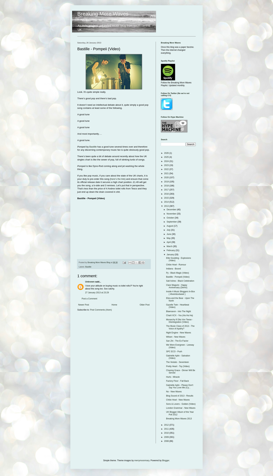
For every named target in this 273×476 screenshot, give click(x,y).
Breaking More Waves (102, 14)
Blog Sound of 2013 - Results (179, 396)
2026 (166, 153)
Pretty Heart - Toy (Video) (178, 366)
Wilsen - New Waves (175, 337)
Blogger (165, 460)
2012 (166, 425)
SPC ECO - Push (174, 351)
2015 (166, 198)
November (172, 214)
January (171, 254)
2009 (166, 437)
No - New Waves (174, 391)
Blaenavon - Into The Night (178, 311)
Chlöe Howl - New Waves (178, 400)
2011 (166, 429)
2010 (166, 433)
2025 (166, 157)
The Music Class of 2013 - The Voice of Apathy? (180, 327)
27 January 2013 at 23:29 (97, 292)
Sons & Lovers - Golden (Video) (181, 404)
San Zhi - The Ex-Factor (177, 341)
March (170, 246)
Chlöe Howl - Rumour (176, 264)
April (169, 242)
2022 (166, 169)
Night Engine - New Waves (178, 332)
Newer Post (83, 305)
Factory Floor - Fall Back (177, 381)
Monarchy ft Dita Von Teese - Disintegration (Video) (179, 320)
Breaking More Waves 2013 (179, 418)
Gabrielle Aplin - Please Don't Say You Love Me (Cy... (179, 386)
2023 (166, 165)
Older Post (145, 305)
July (169, 230)
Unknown (90, 282)
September (172, 222)
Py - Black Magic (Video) (177, 273)
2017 (166, 189)
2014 (166, 202)
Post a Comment (89, 298)
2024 (166, 161)
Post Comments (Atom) (101, 310)
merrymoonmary (141, 460)
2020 (166, 177)
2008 (166, 441)
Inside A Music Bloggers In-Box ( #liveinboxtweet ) (180, 292)
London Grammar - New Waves (180, 408)
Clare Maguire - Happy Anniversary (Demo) (176, 286)
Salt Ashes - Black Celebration (180, 281)
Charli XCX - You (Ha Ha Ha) (179, 315)
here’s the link (118, 179)
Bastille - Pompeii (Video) (178, 277)
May (169, 238)
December (172, 209)
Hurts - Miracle (173, 377)
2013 (166, 206)
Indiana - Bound (173, 268)
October (171, 218)
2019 (166, 181)
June (169, 234)
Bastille (93, 146)
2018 (166, 185)
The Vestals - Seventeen (177, 362)
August (170, 226)
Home (114, 305)
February (171, 250)
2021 (166, 173)
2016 (166, 194)
